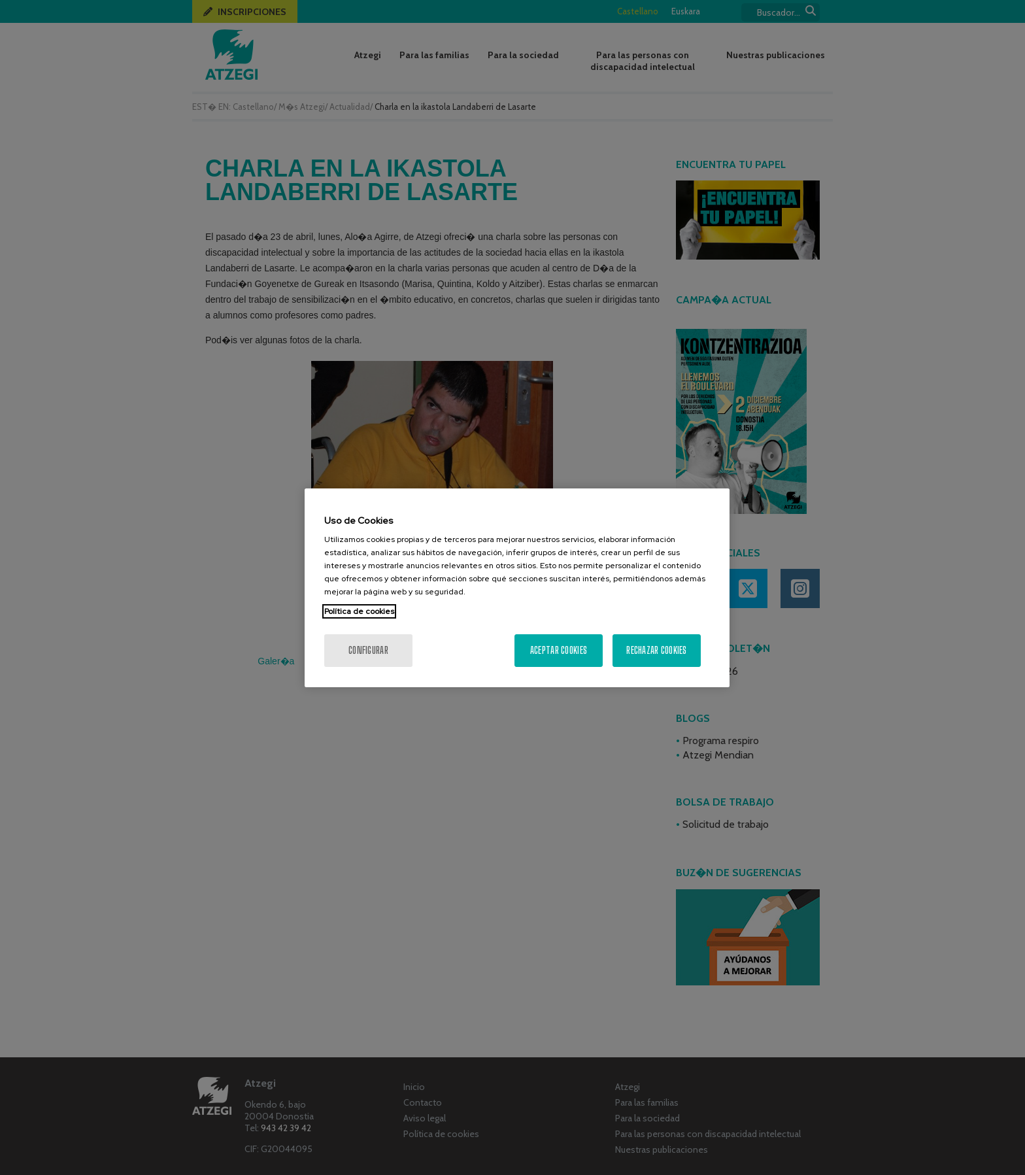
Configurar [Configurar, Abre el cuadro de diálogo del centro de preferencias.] (368, 650)
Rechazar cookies (656, 650)
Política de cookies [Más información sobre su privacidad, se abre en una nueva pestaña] (359, 611)
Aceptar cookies (558, 650)
